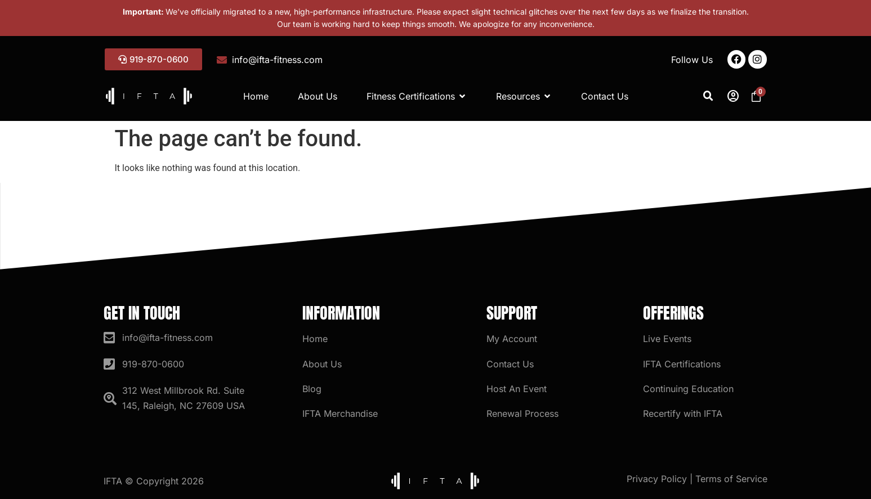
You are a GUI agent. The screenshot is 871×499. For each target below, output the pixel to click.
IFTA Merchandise (340, 413)
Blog (311, 388)
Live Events (667, 338)
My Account (511, 338)
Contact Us (510, 364)
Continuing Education (688, 388)
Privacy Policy (657, 478)
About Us (322, 364)
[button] (708, 96)
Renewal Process (522, 413)
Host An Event (516, 388)
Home (315, 338)
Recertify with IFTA (682, 413)
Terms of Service (731, 478)
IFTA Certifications (682, 364)
